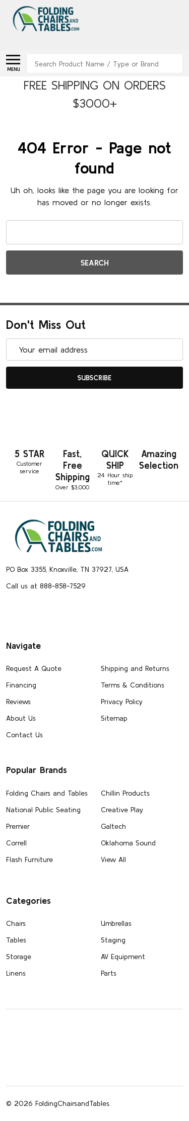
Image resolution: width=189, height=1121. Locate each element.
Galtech (113, 826)
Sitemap (114, 718)
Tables (16, 940)
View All (113, 859)
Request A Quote (33, 668)
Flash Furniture (29, 859)
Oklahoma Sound (128, 843)
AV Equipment (123, 957)
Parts (108, 973)
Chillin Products (125, 793)
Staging (113, 940)
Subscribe (94, 378)
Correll (16, 843)
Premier (18, 826)
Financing (21, 685)
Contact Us (24, 735)
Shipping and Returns (135, 668)
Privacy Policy (122, 702)
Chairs (16, 923)
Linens (16, 973)
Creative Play (122, 810)
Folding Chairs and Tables (47, 793)
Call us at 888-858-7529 (46, 586)
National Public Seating (43, 810)
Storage (18, 957)
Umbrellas (116, 923)
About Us (21, 718)
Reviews (18, 702)
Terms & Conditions (132, 685)
